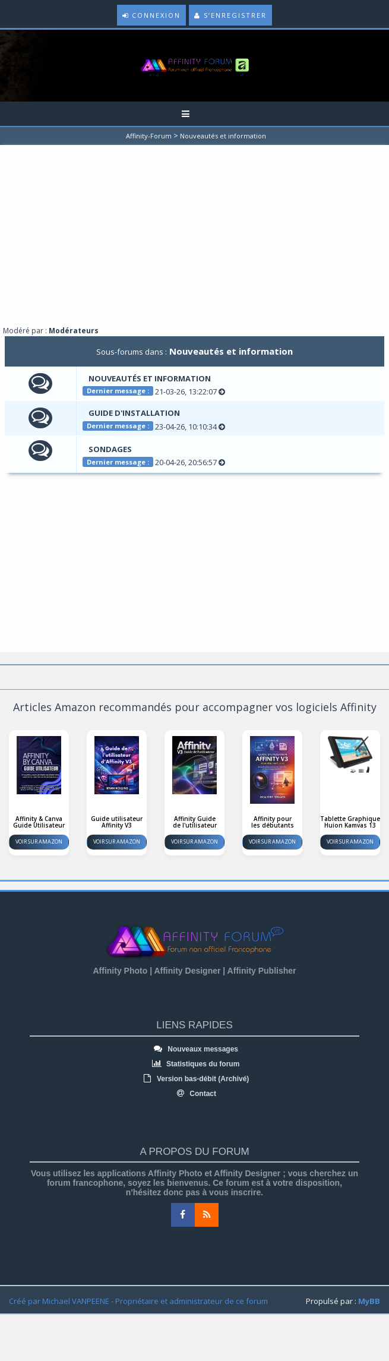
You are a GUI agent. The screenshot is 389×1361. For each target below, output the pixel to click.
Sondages (110, 449)
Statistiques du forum (195, 1064)
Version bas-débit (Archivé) (194, 1079)
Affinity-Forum (149, 135)
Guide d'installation (134, 413)
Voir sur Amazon (38, 841)
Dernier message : (118, 390)
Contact (194, 1094)
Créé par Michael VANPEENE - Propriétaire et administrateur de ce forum (138, 1301)
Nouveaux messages (194, 1049)
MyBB (369, 1301)
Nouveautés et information (223, 135)
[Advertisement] (195, 239)
